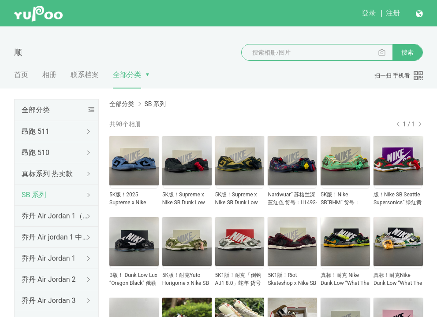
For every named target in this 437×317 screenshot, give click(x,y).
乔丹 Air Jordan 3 (48, 300)
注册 (393, 13)
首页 (21, 74)
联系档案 (85, 74)
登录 (369, 13)
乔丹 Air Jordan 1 (48, 258)
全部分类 (127, 74)
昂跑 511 (35, 131)
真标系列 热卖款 (47, 174)
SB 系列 (34, 195)
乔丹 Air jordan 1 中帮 (55, 237)
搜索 (407, 52)
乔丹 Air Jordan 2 (48, 279)
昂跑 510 (35, 152)
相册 (49, 74)
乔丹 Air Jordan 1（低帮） (55, 216)
